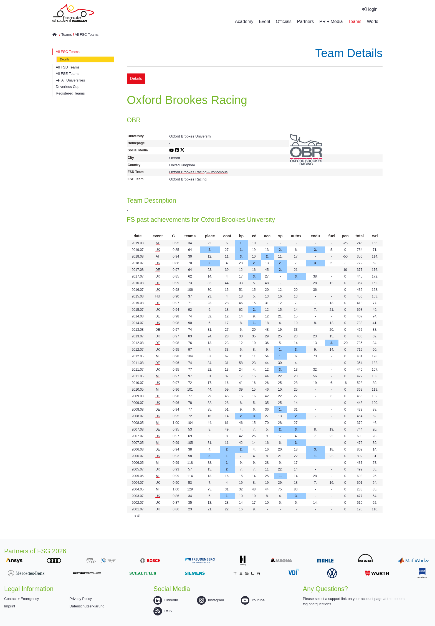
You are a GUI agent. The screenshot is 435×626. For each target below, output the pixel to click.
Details (64, 59)
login (373, 9)
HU (157, 296)
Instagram (210, 600)
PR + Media (331, 21)
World (373, 21)
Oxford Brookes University (190, 136)
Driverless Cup (67, 87)
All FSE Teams (67, 74)
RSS (162, 611)
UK (157, 250)
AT (158, 243)
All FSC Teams (86, 34)
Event (264, 21)
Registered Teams (70, 93)
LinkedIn (165, 600)
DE (157, 270)
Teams (354, 21)
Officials (284, 21)
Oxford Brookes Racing (187, 179)
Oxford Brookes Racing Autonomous (198, 172)
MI (158, 356)
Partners (305, 21)
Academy (244, 21)
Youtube (253, 600)
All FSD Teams (68, 67)
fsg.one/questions (317, 604)
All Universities (73, 80)
